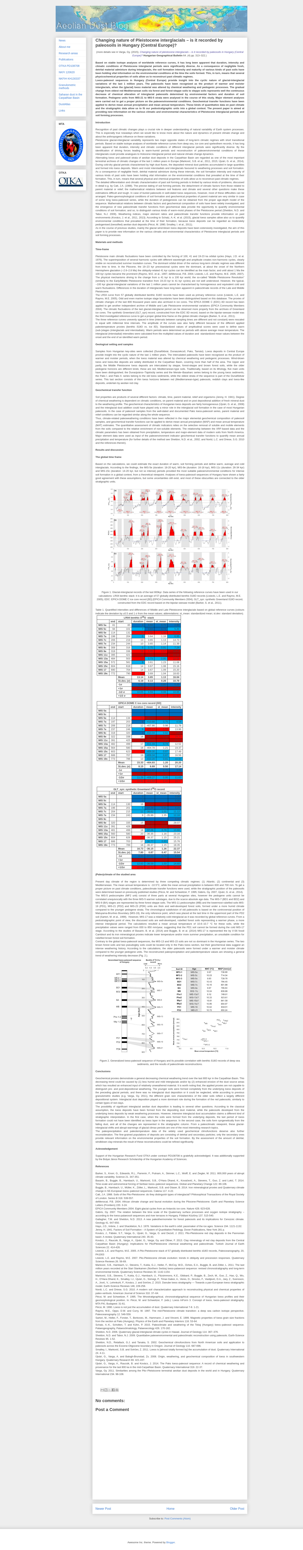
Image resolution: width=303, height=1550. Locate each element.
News (62, 40)
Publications (66, 59)
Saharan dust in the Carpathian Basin (70, 96)
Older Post (237, 1508)
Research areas (68, 53)
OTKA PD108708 (69, 65)
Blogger (170, 1542)
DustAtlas (64, 104)
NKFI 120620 (67, 72)
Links (62, 110)
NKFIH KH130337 (69, 78)
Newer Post (103, 1508)
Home (171, 1508)
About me (64, 46)
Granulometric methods (67, 86)
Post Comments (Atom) (177, 1518)
